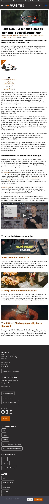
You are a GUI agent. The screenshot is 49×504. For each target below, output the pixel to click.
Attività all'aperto (6, 35)
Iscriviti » (6, 419)
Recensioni (4, 1)
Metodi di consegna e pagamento (12, 444)
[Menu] (2, 5)
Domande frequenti (8, 393)
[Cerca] (36, 6)
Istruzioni (5, 439)
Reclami (5, 435)
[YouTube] (10, 412)
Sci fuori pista (12, 37)
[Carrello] (42, 5)
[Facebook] (3, 412)
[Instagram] (6, 412)
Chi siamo (5, 491)
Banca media (6, 487)
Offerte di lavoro (7, 496)
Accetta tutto (38, 499)
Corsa (31, 35)
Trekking (4, 37)
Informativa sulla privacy (9, 468)
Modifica (30, 499)
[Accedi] (39, 5)
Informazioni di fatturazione (10, 402)
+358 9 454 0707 (13, 380)
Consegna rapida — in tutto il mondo (22, 2)
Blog (4, 478)
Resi (4, 430)
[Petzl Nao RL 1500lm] (9, 67)
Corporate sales (7, 398)
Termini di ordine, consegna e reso (12, 448)
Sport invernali (38, 35)
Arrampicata (17, 35)
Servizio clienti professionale (37, 2)
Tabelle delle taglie (8, 482)
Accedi (4, 459)
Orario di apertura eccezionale (11, 371)
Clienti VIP (5, 463)
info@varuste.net (6, 383)
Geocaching (25, 35)
